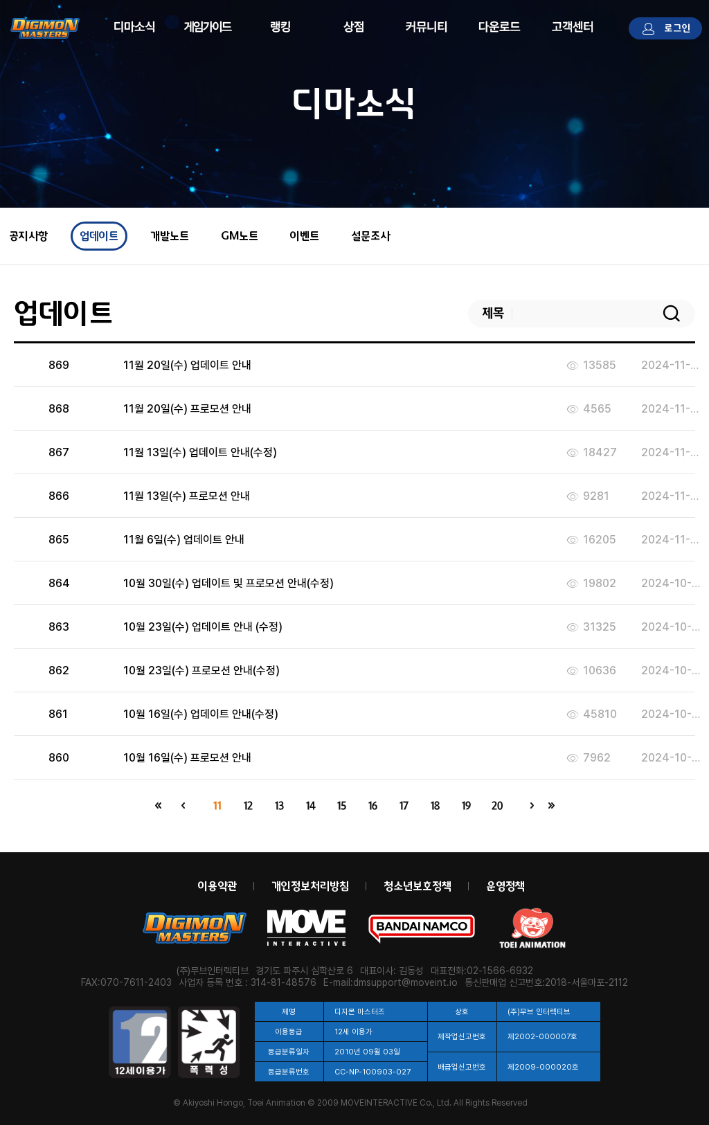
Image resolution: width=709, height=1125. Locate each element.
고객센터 (572, 26)
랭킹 (280, 26)
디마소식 (134, 26)
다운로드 (500, 26)
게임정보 (207, 26)
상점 (354, 26)
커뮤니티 (426, 26)
